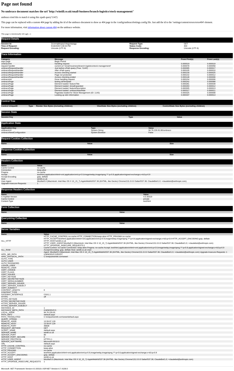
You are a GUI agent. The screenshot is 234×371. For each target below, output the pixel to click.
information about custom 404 (42, 27)
